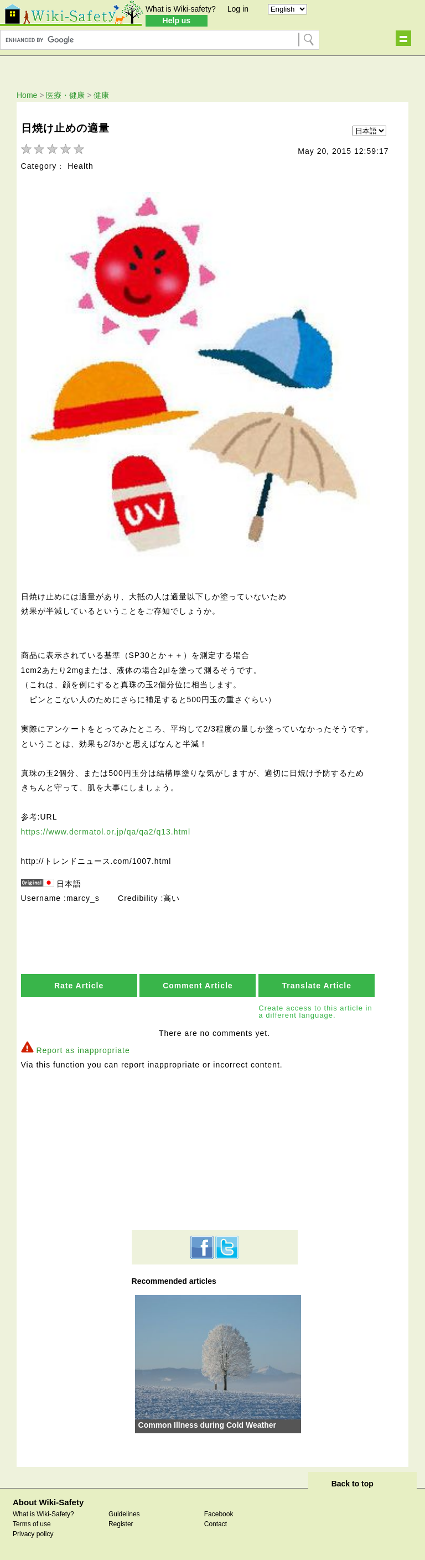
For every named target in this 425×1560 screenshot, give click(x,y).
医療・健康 (65, 95)
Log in (237, 8)
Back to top (352, 1485)
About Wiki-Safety (48, 1504)
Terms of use (32, 1526)
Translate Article (316, 987)
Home (27, 95)
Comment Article (198, 987)
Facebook (219, 1516)
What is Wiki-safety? (181, 8)
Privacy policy (33, 1536)
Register (120, 1526)
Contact (215, 1526)
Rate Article (78, 987)
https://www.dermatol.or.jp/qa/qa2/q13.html (106, 833)
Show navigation (403, 38)
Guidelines (124, 1516)
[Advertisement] (215, 1151)
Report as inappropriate (82, 1052)
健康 (101, 95)
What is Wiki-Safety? (43, 1516)
